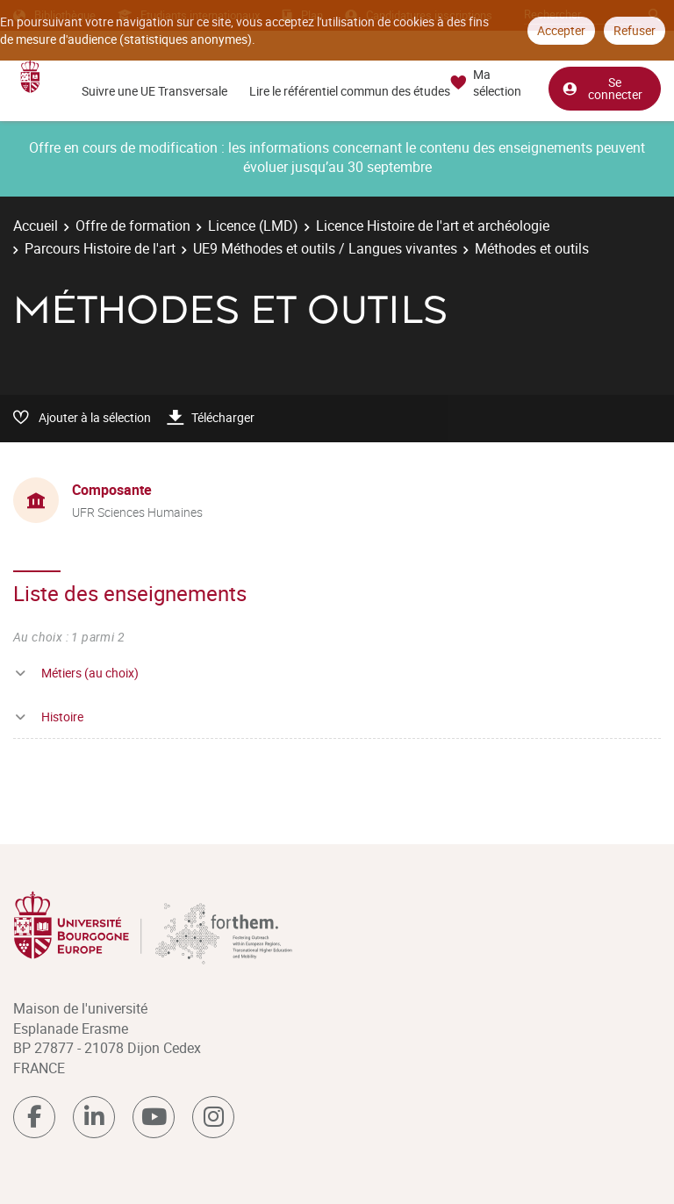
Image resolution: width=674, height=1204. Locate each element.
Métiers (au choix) (90, 672)
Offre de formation (132, 225)
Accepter (561, 30)
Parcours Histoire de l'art (100, 248)
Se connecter (602, 86)
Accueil (35, 225)
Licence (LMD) (253, 225)
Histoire (62, 716)
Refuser (634, 30)
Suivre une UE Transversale (154, 90)
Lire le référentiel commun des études (349, 90)
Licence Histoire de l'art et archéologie (432, 225)
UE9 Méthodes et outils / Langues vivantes (325, 248)
